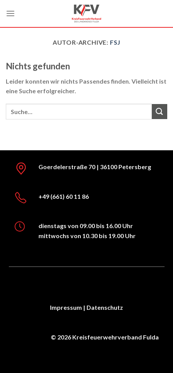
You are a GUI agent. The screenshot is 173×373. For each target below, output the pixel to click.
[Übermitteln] (159, 111)
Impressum (66, 307)
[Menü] (10, 13)
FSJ (115, 42)
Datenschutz (104, 307)
